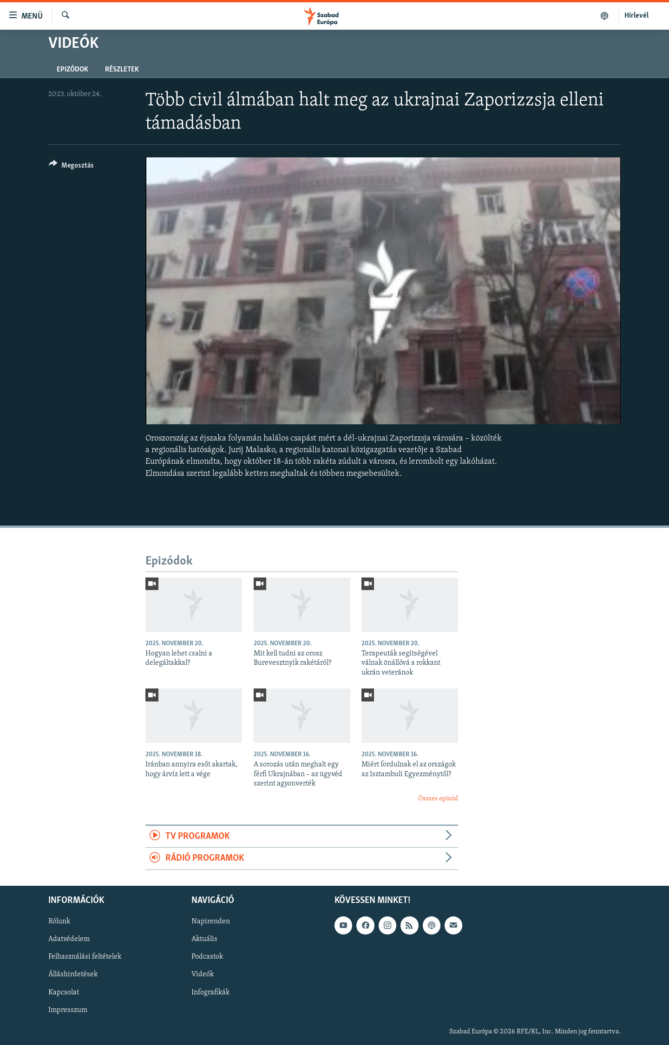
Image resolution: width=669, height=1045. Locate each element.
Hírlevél (636, 15)
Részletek (122, 69)
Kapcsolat (63, 992)
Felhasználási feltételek (84, 957)
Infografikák (210, 992)
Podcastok (207, 957)
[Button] (71, 166)
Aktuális (204, 939)
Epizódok (72, 69)
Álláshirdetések (73, 974)
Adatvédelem (69, 939)
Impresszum (67, 1009)
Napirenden (210, 921)
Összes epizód (438, 798)
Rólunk (59, 921)
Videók (202, 974)
